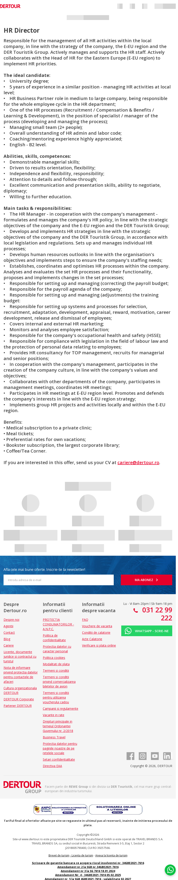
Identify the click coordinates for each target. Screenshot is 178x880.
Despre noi (11, 619)
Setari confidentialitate (59, 759)
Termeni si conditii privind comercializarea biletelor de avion (59, 681)
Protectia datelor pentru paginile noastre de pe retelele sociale (60, 748)
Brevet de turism (59, 855)
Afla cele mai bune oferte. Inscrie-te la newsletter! (44, 569)
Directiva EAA (52, 766)
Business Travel (54, 737)
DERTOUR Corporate (19, 699)
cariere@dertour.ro (138, 462)
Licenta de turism (82, 855)
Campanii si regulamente (60, 708)
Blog (7, 639)
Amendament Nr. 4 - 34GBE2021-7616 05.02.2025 (88, 875)
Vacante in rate (53, 715)
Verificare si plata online (99, 645)
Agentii (8, 626)
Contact (9, 632)
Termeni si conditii (56, 670)
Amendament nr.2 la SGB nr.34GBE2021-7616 (88, 867)
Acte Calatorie (92, 639)
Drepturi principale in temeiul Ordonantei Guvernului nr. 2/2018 (58, 726)
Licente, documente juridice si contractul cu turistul (20, 656)
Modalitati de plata (56, 664)
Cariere (9, 645)
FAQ (85, 619)
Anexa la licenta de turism (111, 855)
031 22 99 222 (156, 613)
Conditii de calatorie (96, 632)
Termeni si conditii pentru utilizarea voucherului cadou (56, 697)
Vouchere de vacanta (97, 626)
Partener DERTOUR (18, 706)
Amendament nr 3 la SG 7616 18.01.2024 (88, 871)
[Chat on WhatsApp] (170, 870)
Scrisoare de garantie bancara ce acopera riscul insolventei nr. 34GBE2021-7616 (88, 863)
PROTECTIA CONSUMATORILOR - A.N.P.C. (58, 624)
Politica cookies (54, 657)
